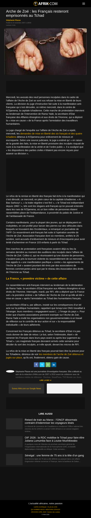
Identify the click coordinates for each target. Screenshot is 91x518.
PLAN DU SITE (52, 507)
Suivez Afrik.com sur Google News (26, 389)
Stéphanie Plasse (13, 20)
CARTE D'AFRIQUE (40, 507)
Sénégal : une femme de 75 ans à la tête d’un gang (54, 455)
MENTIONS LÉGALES (53, 509)
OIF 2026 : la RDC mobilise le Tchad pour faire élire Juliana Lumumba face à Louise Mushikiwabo (54, 439)
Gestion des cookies (53, 512)
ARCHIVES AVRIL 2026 (38, 512)
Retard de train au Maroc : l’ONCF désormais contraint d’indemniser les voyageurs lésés (51, 421)
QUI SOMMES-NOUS (38, 509)
